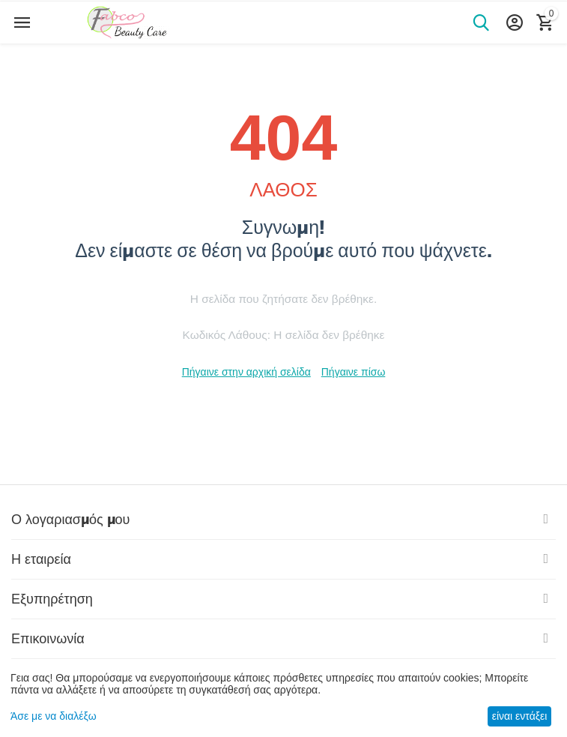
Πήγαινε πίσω (353, 372)
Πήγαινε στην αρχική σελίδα (246, 372)
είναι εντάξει (520, 716)
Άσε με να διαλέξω (53, 716)
